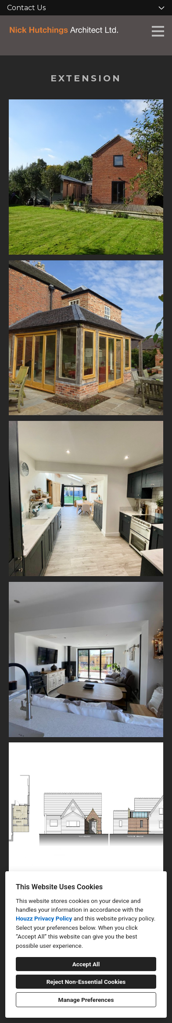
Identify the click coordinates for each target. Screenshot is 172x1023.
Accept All (86, 964)
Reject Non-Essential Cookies (86, 981)
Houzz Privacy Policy (44, 918)
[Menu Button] (158, 31)
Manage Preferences (86, 999)
